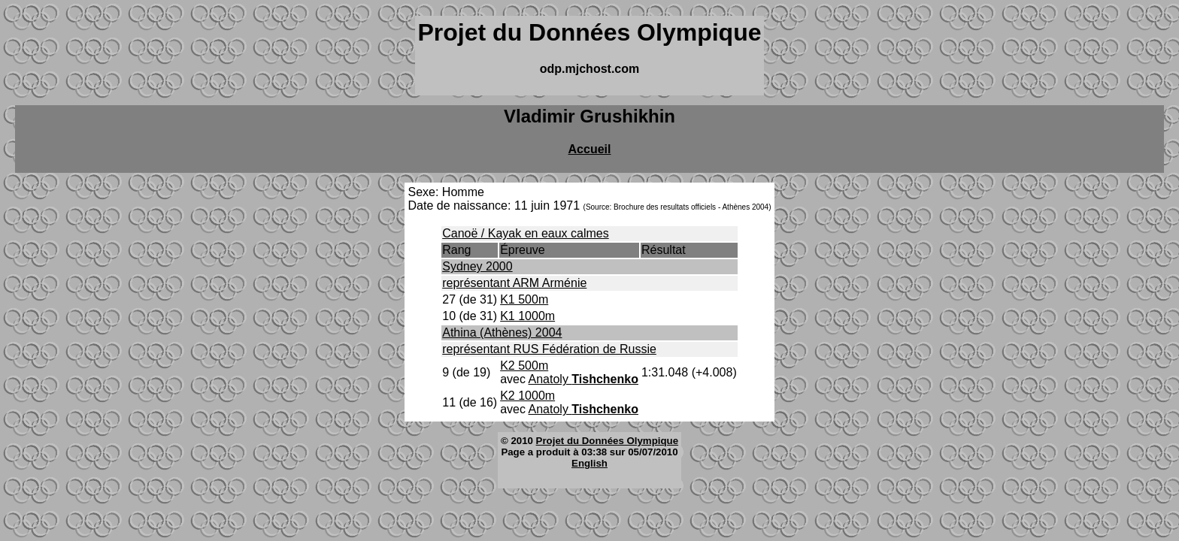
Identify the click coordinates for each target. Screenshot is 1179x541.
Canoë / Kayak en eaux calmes (525, 233)
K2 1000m (527, 395)
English (589, 463)
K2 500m (524, 365)
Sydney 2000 (477, 266)
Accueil (589, 149)
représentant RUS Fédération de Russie (549, 349)
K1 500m (524, 299)
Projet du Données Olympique (607, 440)
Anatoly (583, 379)
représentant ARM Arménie (514, 283)
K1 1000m (527, 316)
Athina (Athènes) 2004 (502, 332)
